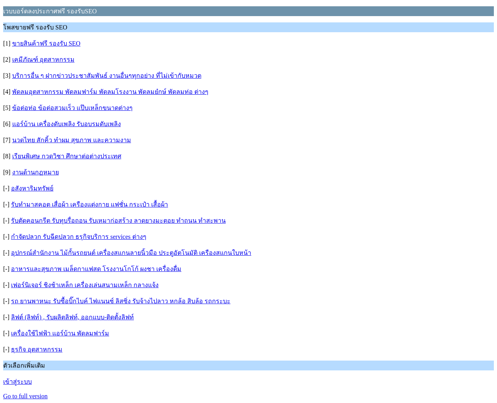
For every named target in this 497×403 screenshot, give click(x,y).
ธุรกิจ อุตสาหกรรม (36, 349)
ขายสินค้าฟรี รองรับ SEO (46, 43)
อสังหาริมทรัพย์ (32, 188)
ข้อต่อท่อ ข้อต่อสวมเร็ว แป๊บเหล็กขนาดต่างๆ (72, 107)
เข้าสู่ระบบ (17, 381)
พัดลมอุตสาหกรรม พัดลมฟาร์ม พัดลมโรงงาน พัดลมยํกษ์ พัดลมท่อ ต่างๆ (110, 91)
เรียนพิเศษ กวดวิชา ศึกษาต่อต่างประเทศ (66, 156)
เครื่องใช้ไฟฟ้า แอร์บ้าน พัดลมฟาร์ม (60, 333)
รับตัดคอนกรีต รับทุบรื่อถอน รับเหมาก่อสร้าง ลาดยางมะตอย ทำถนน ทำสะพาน (118, 220)
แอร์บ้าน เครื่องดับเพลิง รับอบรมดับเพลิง (66, 124)
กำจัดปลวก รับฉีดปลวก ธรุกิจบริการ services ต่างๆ (78, 236)
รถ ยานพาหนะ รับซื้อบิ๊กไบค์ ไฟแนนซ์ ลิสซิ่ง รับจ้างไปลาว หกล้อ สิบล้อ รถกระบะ (120, 301)
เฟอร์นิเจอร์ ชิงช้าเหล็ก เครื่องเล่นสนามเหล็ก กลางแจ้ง (85, 285)
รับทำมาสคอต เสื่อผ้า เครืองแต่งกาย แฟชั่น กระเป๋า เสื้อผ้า (89, 204)
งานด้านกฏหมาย (35, 172)
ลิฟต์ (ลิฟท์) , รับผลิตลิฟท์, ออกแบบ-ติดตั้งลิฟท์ (72, 317)
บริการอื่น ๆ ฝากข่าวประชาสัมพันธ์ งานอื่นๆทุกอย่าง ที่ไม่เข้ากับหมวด (106, 75)
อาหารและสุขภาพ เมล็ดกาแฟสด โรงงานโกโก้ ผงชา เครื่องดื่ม (96, 269)
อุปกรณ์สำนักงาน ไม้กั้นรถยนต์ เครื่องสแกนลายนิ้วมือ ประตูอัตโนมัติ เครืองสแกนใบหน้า (131, 252)
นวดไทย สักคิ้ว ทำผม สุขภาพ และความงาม (71, 140)
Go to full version (25, 396)
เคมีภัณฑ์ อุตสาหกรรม (43, 59)
